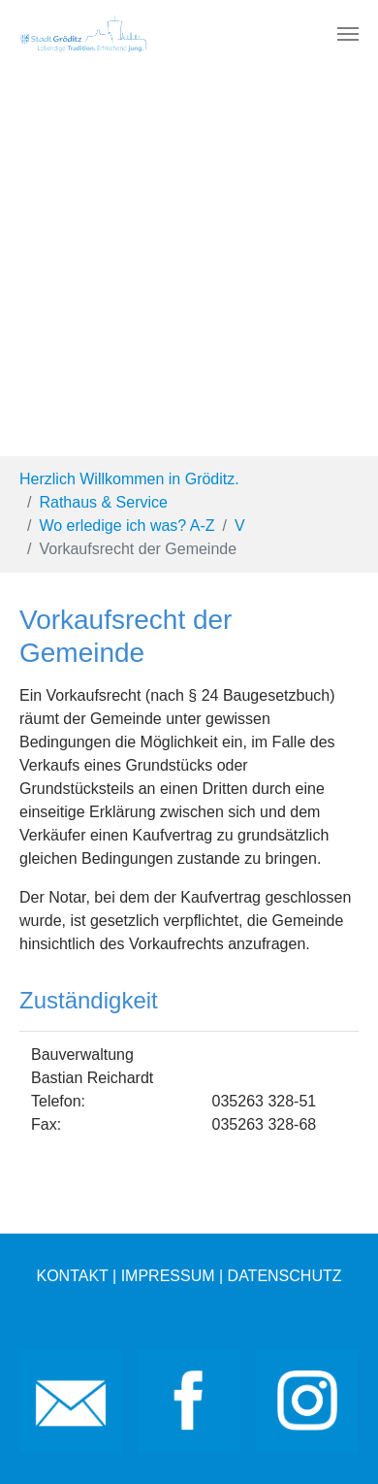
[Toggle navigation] (348, 33)
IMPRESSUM (168, 1276)
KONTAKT (72, 1276)
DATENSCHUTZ (285, 1276)
